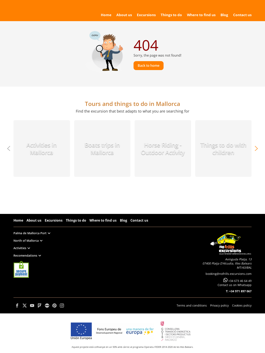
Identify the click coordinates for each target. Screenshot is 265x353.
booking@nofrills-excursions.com (229, 274)
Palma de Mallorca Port (31, 233)
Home (18, 220)
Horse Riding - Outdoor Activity (163, 148)
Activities (21, 248)
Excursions (54, 220)
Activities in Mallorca (41, 148)
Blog (123, 220)
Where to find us (103, 220)
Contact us (139, 220)
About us (33, 220)
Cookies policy (242, 305)
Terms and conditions (192, 305)
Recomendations (27, 255)
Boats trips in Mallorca (102, 148)
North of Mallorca (27, 241)
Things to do (76, 220)
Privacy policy (219, 305)
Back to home (148, 65)
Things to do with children (223, 148)
